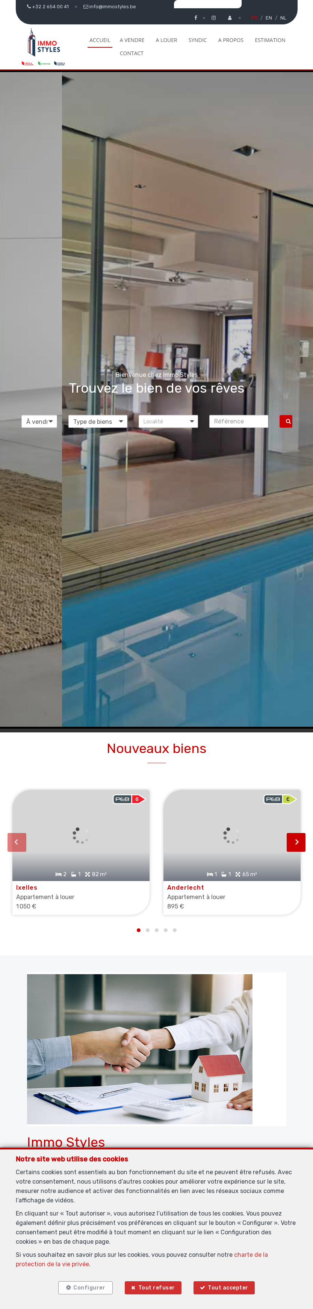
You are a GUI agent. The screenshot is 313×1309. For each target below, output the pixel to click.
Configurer (88, 1287)
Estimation (270, 40)
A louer (166, 40)
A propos (230, 40)
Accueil (99, 40)
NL (283, 18)
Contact (132, 53)
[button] (168, 421)
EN (269, 18)
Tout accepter (229, 1287)
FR (254, 18)
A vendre (132, 40)
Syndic (198, 40)
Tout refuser (156, 1287)
